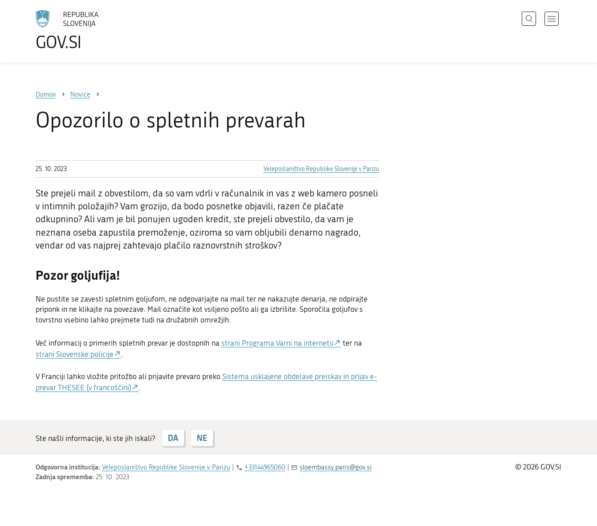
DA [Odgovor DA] (173, 438)
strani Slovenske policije (75, 354)
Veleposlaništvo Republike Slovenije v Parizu (321, 169)
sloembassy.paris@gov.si (336, 467)
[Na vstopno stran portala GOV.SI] (92, 30)
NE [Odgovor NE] (202, 438)
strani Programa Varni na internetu (277, 342)
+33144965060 (264, 467)
